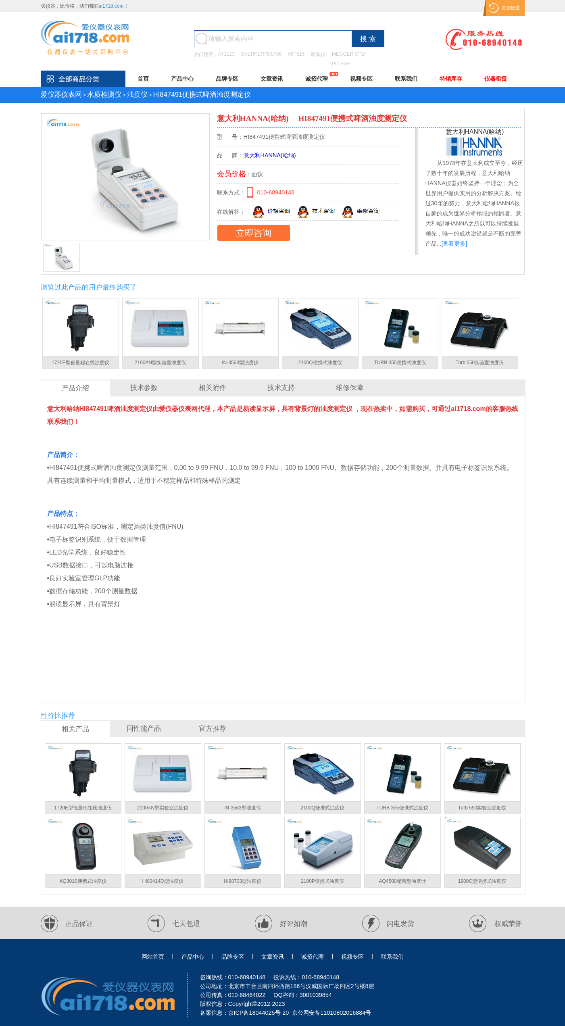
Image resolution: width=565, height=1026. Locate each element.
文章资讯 (272, 78)
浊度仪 (137, 94)
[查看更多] (454, 243)
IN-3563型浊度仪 (240, 362)
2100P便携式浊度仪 (322, 881)
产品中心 (182, 78)
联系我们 (406, 78)
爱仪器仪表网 (61, 94)
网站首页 (153, 956)
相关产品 (75, 729)
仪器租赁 (495, 78)
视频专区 (361, 78)
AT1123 (226, 54)
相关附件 (212, 388)
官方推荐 (212, 728)
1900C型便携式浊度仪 (482, 881)
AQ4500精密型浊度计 (402, 881)
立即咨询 (253, 233)
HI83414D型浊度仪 (162, 881)
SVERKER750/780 (261, 54)
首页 (143, 78)
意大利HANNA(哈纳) (254, 118)
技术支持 (281, 388)
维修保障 (349, 388)
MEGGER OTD (348, 54)
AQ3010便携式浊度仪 (82, 881)
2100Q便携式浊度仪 (320, 362)
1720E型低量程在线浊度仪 (80, 362)
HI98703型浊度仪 (242, 881)
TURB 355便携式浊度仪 (399, 362)
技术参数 (144, 388)
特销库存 (451, 78)
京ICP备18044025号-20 (258, 1012)
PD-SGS (341, 64)
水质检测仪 (104, 94)
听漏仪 (318, 54)
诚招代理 (316, 78)
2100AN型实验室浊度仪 (160, 362)
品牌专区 (227, 78)
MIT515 (296, 54)
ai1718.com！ (114, 6)
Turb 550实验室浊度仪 (480, 362)
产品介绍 (75, 388)
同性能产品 (144, 728)
